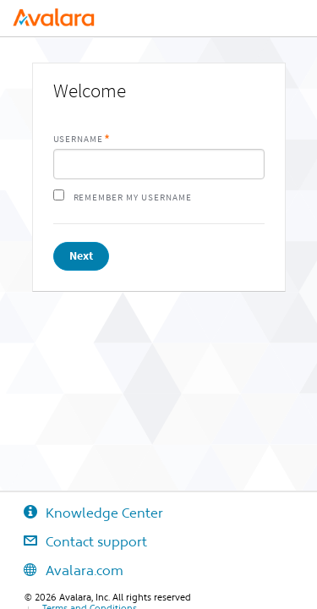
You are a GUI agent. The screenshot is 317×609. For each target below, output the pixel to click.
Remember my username (133, 197)
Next (81, 256)
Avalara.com (61, 570)
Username (78, 139)
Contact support (73, 541)
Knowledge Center (81, 512)
